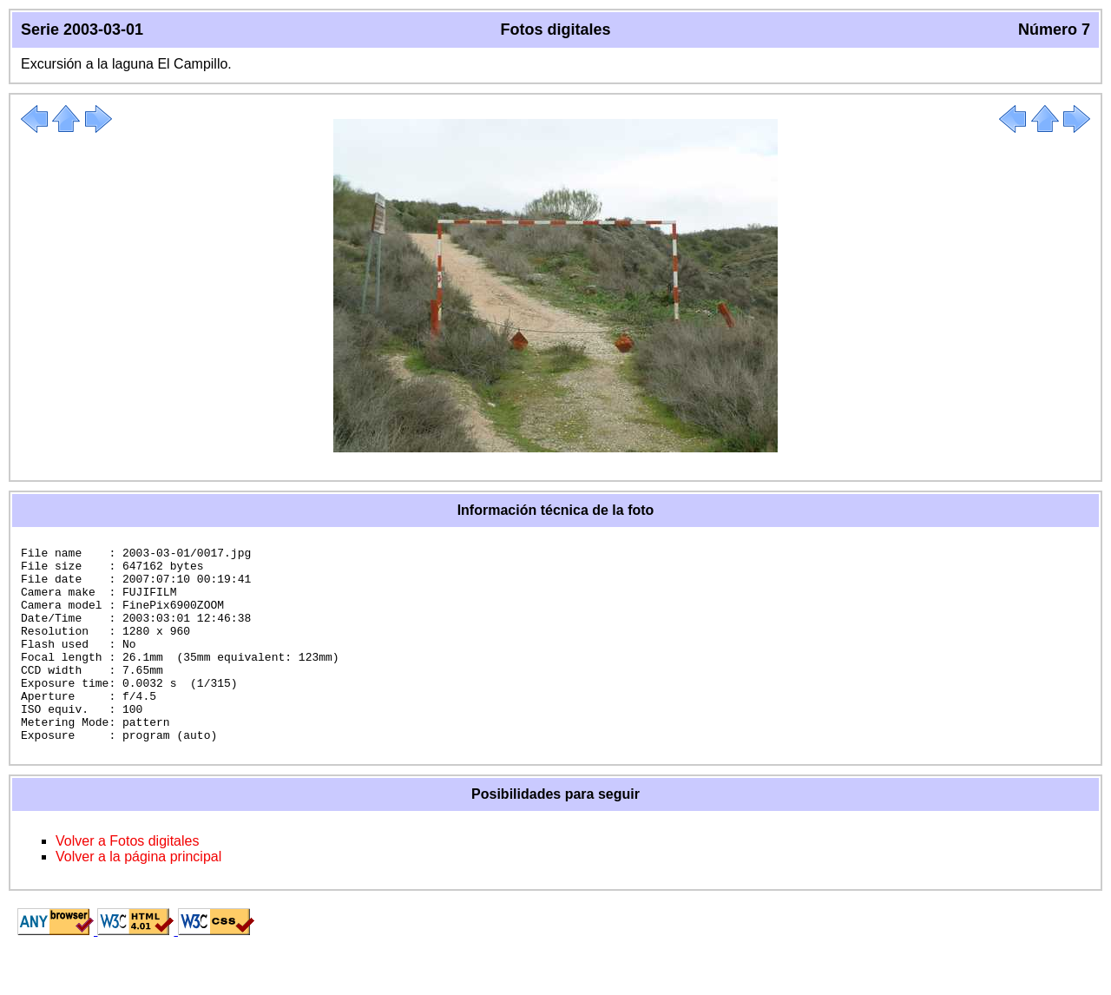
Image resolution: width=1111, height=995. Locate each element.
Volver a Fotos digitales (127, 880)
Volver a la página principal (138, 895)
